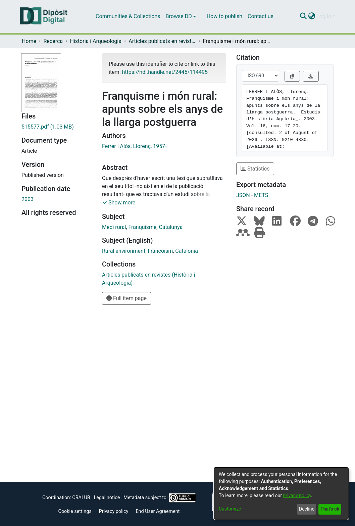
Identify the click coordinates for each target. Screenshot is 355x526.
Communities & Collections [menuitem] (128, 16)
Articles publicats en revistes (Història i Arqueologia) (162, 41)
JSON (243, 195)
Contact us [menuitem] (260, 16)
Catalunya (171, 227)
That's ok (329, 509)
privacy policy (297, 495)
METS (261, 195)
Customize (230, 509)
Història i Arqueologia (95, 41)
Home (29, 41)
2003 (27, 199)
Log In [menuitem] (323, 16)
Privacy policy (114, 511)
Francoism (160, 251)
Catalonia (186, 251)
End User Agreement (158, 511)
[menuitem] (181, 16)
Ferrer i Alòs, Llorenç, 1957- (134, 146)
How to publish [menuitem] (224, 16)
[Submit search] (303, 16)
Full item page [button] (126, 298)
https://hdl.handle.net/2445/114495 (164, 72)
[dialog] (281, 493)
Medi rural (114, 227)
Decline (306, 509)
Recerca (53, 41)
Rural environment (123, 251)
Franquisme (142, 227)
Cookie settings (75, 511)
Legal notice (107, 497)
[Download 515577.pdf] (56, 127)
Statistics (255, 168)
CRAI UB (81, 497)
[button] (119, 202)
